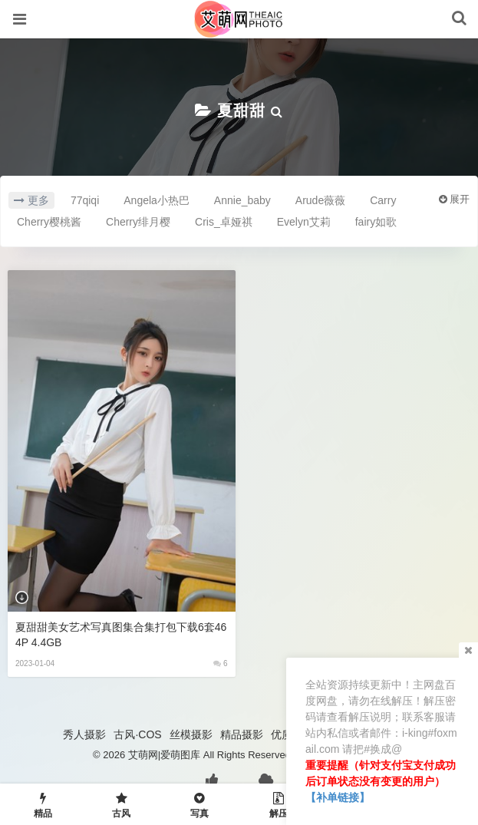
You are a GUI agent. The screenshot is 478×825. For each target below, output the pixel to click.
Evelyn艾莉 (304, 222)
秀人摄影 (84, 734)
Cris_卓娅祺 (223, 222)
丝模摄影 (191, 734)
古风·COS (137, 734)
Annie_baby (242, 200)
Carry (383, 200)
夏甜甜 (241, 110)
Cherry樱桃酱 (49, 222)
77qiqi (85, 200)
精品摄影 (241, 734)
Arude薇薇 (320, 200)
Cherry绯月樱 (138, 222)
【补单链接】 (337, 797)
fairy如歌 (376, 222)
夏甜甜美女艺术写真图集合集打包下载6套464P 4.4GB (120, 634)
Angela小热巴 (157, 200)
